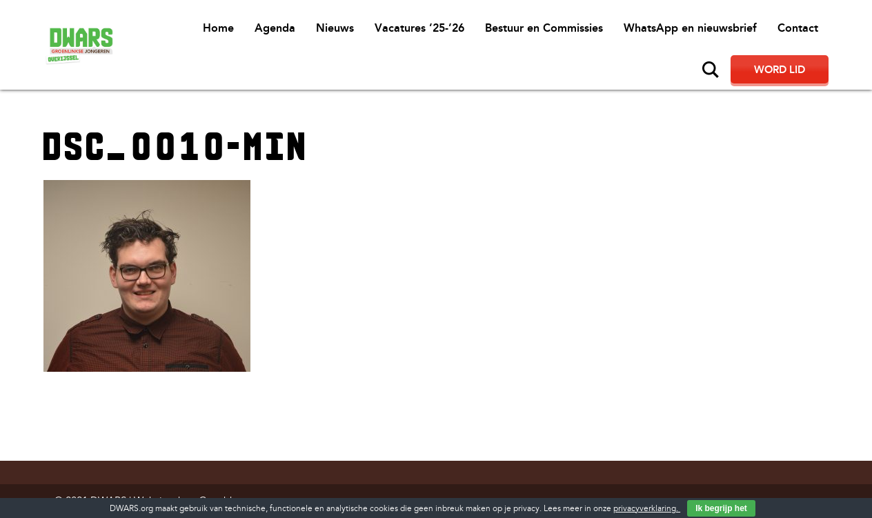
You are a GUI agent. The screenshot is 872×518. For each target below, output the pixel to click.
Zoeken (710, 69)
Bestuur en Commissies (544, 27)
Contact (797, 27)
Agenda (275, 27)
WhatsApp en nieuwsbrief (690, 27)
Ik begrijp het (721, 508)
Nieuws (335, 27)
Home (218, 27)
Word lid (779, 69)
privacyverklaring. (646, 509)
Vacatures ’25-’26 (419, 27)
